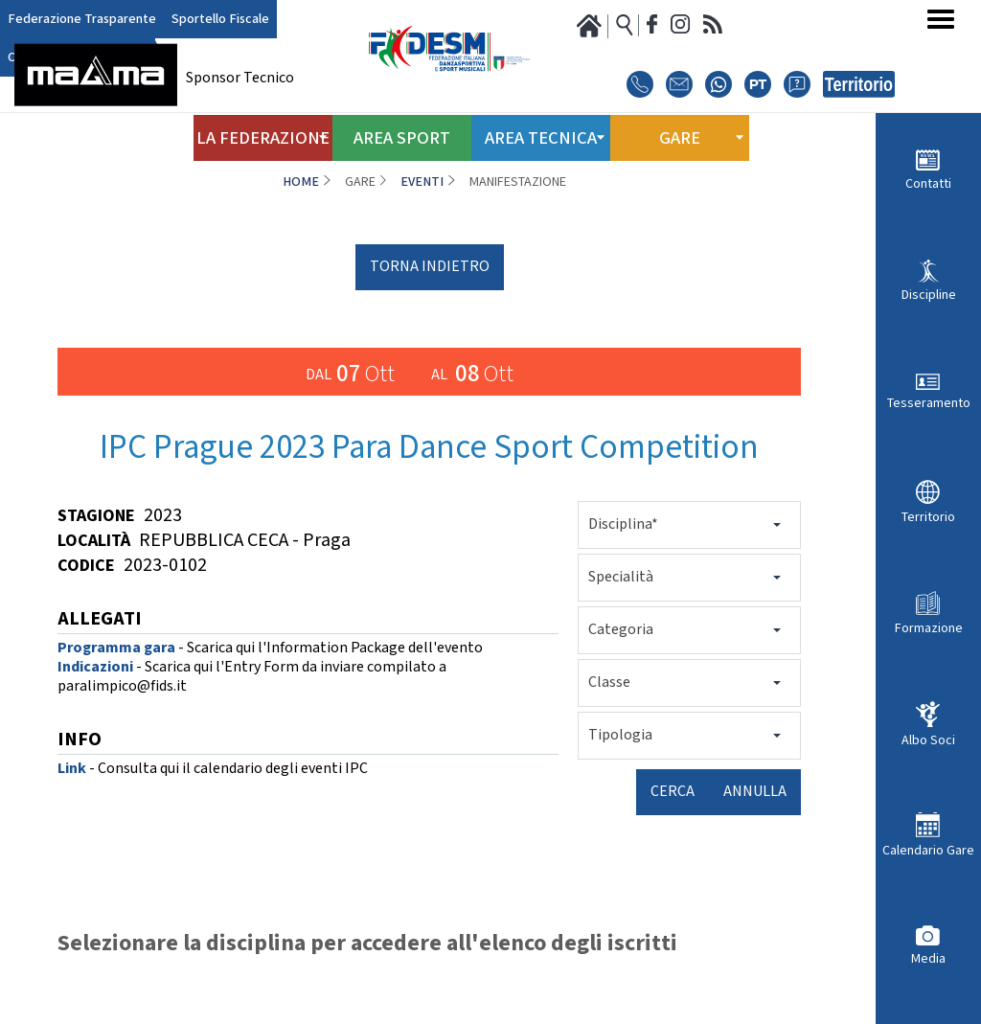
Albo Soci (928, 740)
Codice (86, 566)
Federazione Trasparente (73, 19)
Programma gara (116, 648)
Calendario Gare (928, 850)
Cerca (672, 792)
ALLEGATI (99, 620)
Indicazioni (95, 667)
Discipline (928, 294)
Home (301, 182)
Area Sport (402, 133)
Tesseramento (928, 403)
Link (71, 769)
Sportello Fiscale (197, 19)
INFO (79, 741)
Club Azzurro (287, 19)
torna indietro (430, 267)
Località (93, 541)
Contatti (928, 183)
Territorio (928, 517)
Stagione (96, 516)
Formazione (929, 628)
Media (928, 958)
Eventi (422, 182)
